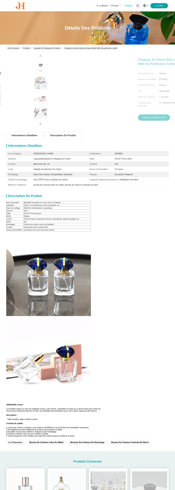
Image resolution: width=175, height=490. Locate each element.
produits (128, 6)
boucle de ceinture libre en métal (46, 272)
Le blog (54, 447)
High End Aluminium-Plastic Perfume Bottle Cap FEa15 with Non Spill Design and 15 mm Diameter (108, 401)
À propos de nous (116, 6)
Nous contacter (58, 453)
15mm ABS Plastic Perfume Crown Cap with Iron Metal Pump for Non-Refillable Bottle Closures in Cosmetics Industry (150, 401)
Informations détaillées (24, 135)
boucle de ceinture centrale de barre (130, 272)
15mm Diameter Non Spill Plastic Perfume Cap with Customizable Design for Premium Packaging (67, 401)
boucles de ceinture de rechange (87, 272)
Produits (26, 48)
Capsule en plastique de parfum (47, 48)
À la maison (102, 6)
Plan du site (33, 483)
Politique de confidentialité (16, 483)
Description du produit (63, 135)
